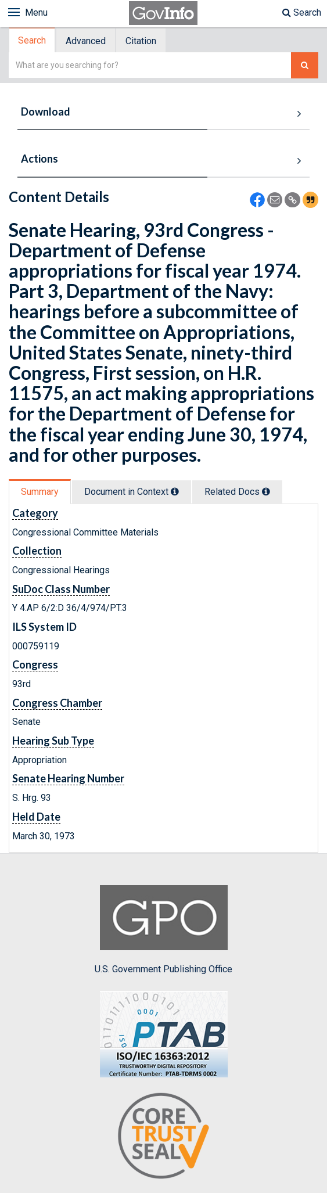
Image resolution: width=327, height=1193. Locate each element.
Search (301, 12)
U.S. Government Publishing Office (163, 930)
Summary (40, 491)
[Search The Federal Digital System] (304, 65)
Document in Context (131, 491)
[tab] (32, 40)
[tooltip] (175, 491)
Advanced (86, 40)
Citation (140, 40)
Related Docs (237, 491)
